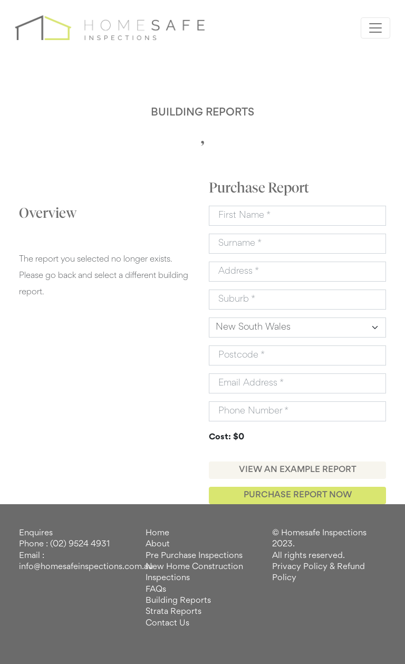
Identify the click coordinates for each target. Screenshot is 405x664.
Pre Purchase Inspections (194, 556)
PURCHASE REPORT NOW (298, 495)
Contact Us (167, 623)
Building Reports (178, 600)
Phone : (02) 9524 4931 (64, 544)
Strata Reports (173, 612)
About (158, 544)
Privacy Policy (299, 567)
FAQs (156, 589)
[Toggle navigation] (375, 28)
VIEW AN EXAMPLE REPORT (297, 470)
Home (157, 533)
